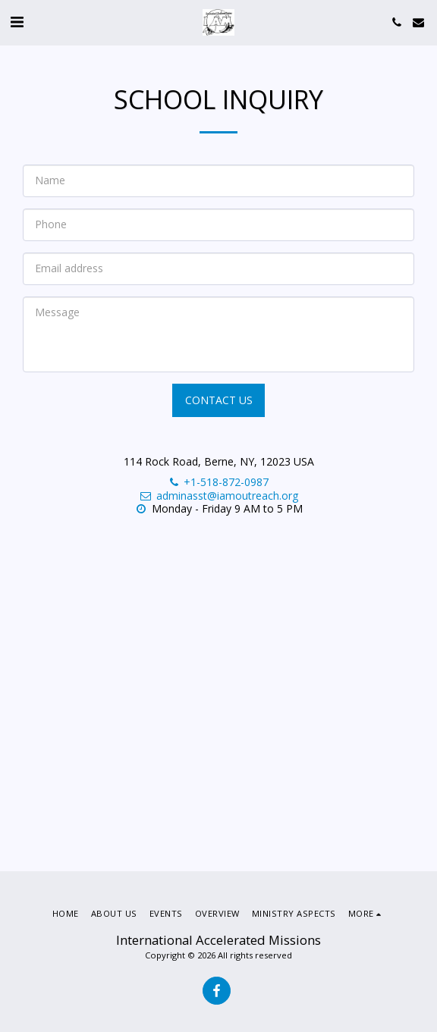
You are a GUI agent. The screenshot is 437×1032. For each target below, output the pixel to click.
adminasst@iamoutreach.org (218, 495)
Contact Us (219, 400)
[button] (17, 21)
